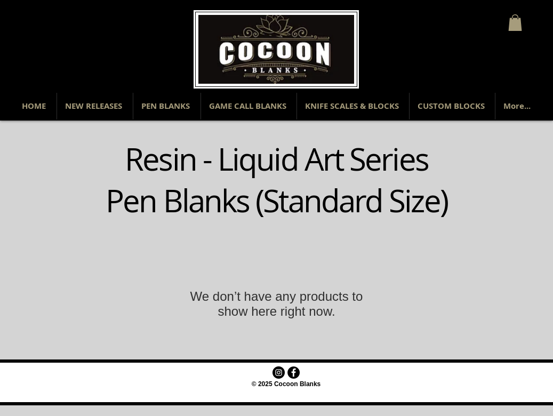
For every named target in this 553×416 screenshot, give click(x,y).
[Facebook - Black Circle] (293, 372)
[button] (515, 22)
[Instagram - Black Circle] (279, 372)
